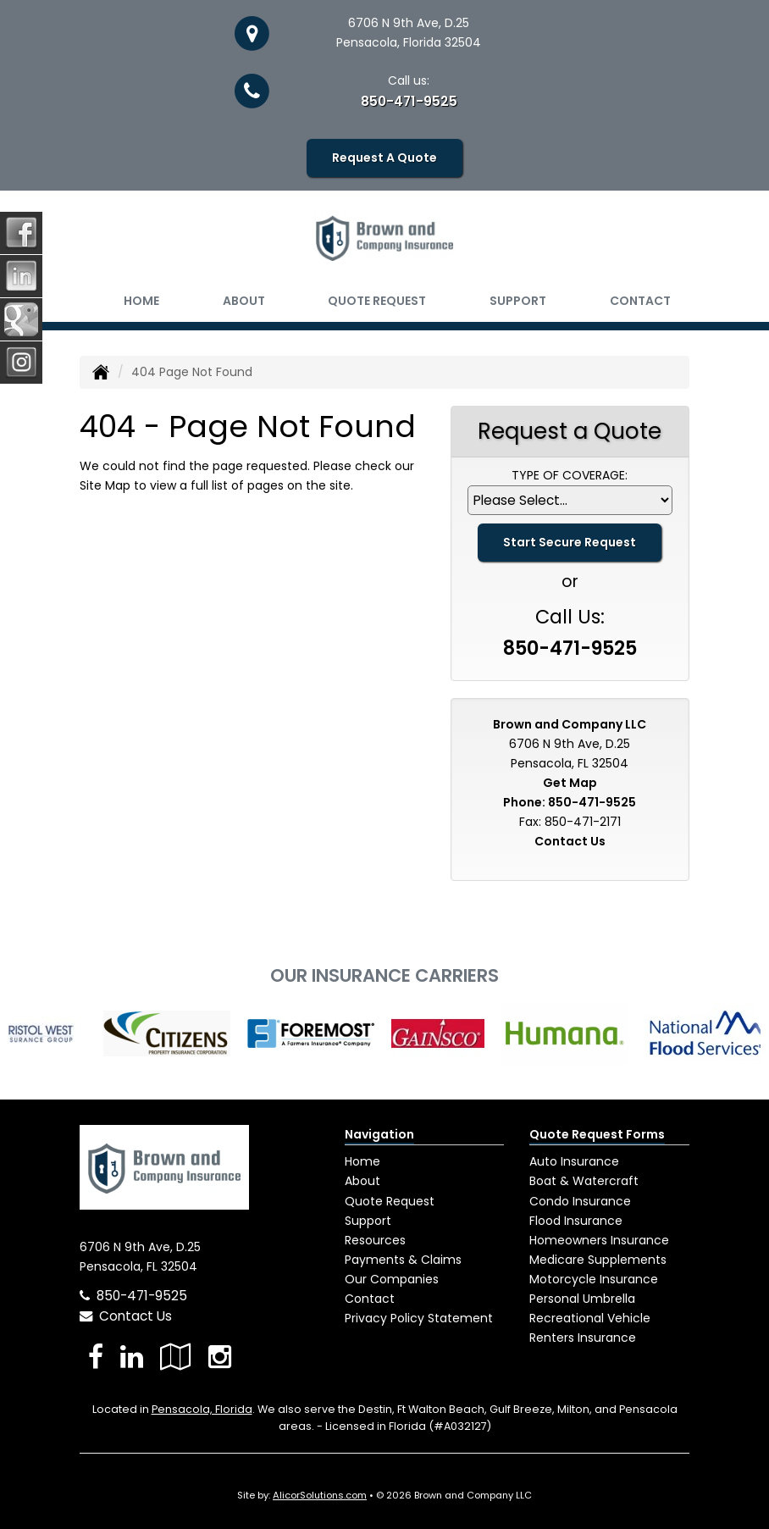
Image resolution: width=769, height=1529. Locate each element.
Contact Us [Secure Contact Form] (570, 841)
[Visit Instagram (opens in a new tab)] (220, 1357)
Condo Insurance (580, 1201)
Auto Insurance (574, 1161)
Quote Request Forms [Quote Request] (597, 1134)
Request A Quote (384, 157)
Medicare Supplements (598, 1259)
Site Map (105, 485)
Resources (375, 1240)
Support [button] (518, 300)
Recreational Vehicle (589, 1318)
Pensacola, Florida (202, 1409)
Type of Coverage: (570, 475)
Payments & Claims (403, 1259)
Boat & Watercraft (584, 1180)
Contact (640, 300)
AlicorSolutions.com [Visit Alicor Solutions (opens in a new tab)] (320, 1495)
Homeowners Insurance (599, 1240)
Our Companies (392, 1279)
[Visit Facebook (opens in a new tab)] (96, 1357)
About (244, 300)
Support (368, 1220)
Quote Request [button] (377, 300)
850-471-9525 (409, 101)
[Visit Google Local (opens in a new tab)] (176, 1357)
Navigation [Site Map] (379, 1134)
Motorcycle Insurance (593, 1279)
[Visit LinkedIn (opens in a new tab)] (132, 1357)
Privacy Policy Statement (419, 1318)
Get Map (570, 782)
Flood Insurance (575, 1220)
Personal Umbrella (582, 1298)
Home (141, 300)
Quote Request (389, 1201)
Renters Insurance (582, 1337)
